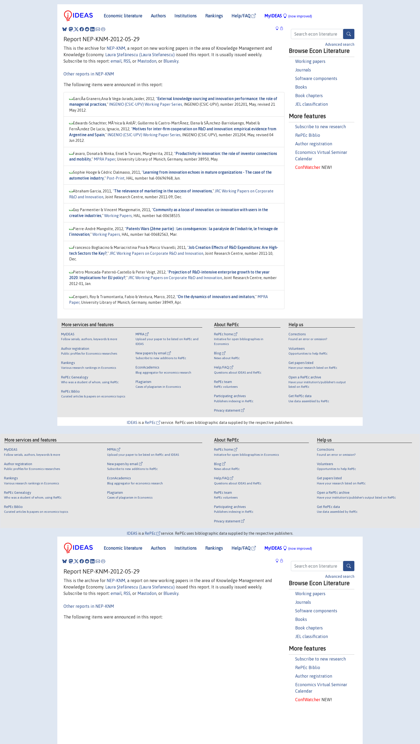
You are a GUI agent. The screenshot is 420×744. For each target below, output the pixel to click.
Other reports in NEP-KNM (88, 73)
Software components (316, 78)
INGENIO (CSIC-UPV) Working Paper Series (145, 104)
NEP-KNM (116, 48)
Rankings (214, 15)
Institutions (185, 15)
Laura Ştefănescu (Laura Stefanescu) (140, 54)
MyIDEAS (288, 15)
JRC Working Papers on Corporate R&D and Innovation (156, 253)
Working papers (310, 61)
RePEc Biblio (307, 135)
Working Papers (118, 216)
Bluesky (170, 61)
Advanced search (339, 44)
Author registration (313, 143)
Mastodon (146, 61)
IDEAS (132, 422)
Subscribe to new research (320, 126)
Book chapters (309, 95)
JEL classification (311, 104)
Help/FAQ (243, 15)
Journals (303, 69)
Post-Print (116, 178)
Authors (158, 15)
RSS (126, 61)
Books (301, 87)
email (116, 61)
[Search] (348, 34)
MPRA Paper (104, 159)
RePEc (152, 422)
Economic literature (123, 15)
